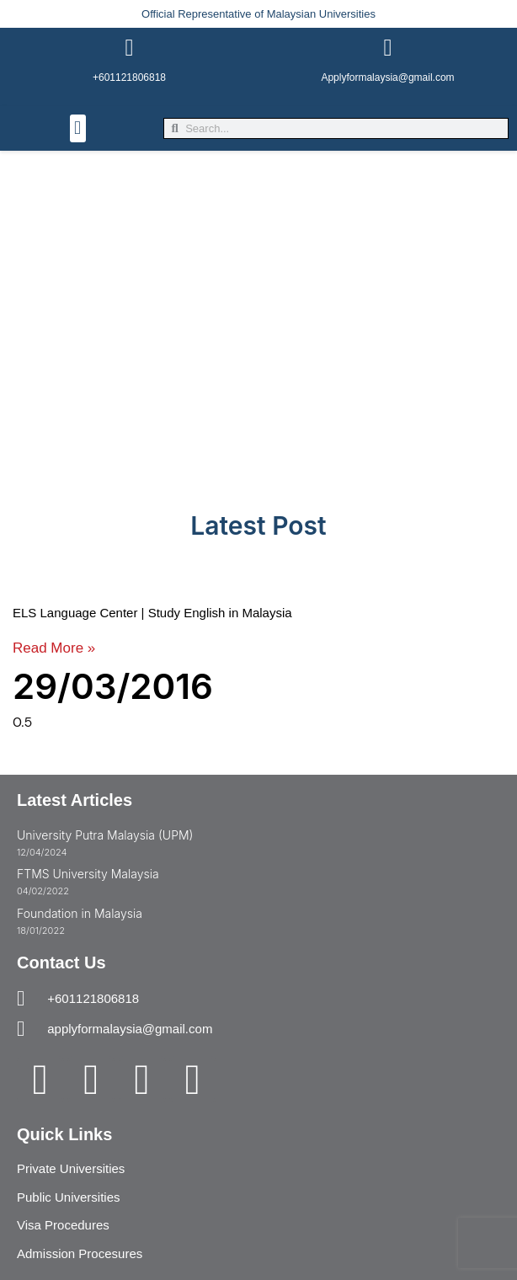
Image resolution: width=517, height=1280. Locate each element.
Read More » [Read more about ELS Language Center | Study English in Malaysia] (54, 648)
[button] (78, 128)
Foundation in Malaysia (79, 913)
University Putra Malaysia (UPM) (105, 835)
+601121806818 (129, 77)
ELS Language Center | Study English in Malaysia (152, 612)
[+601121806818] (129, 48)
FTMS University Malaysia (88, 874)
